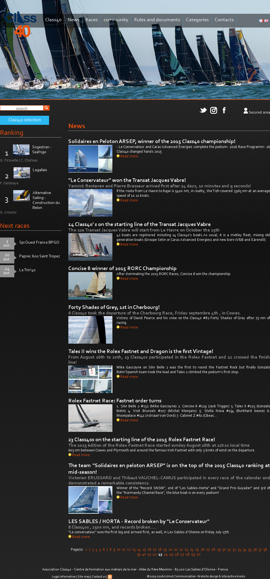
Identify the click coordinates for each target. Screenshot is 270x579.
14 (139, 550)
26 (202, 550)
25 (197, 550)
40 (144, 554)
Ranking (11, 133)
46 (177, 554)
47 (182, 554)
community (116, 20)
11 (123, 550)
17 (154, 550)
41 (149, 554)
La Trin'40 (27, 270)
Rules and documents (157, 20)
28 (213, 550)
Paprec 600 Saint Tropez (39, 256)
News (74, 20)
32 (234, 550)
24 (191, 550)
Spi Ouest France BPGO (39, 243)
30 (224, 550)
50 (199, 554)
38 (265, 550)
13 (134, 550)
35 (250, 550)
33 (239, 550)
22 (181, 550)
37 (260, 550)
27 (208, 550)
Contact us (99, 576)
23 (186, 550)
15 (144, 550)
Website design (208, 576)
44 (166, 554)
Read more (127, 156)
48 (188, 554)
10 (118, 550)
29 (219, 550)
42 (155, 554)
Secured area (259, 113)
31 (229, 550)
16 (149, 550)
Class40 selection (24, 120)
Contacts (224, 20)
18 (159, 550)
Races (91, 20)
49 (193, 554)
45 (171, 554)
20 (170, 550)
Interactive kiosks (233, 576)
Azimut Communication (180, 576)
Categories (197, 20)
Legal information (64, 576)
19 (165, 550)
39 (139, 554)
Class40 (53, 20)
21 (175, 550)
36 (255, 550)
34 (244, 550)
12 (129, 550)
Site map (84, 576)
